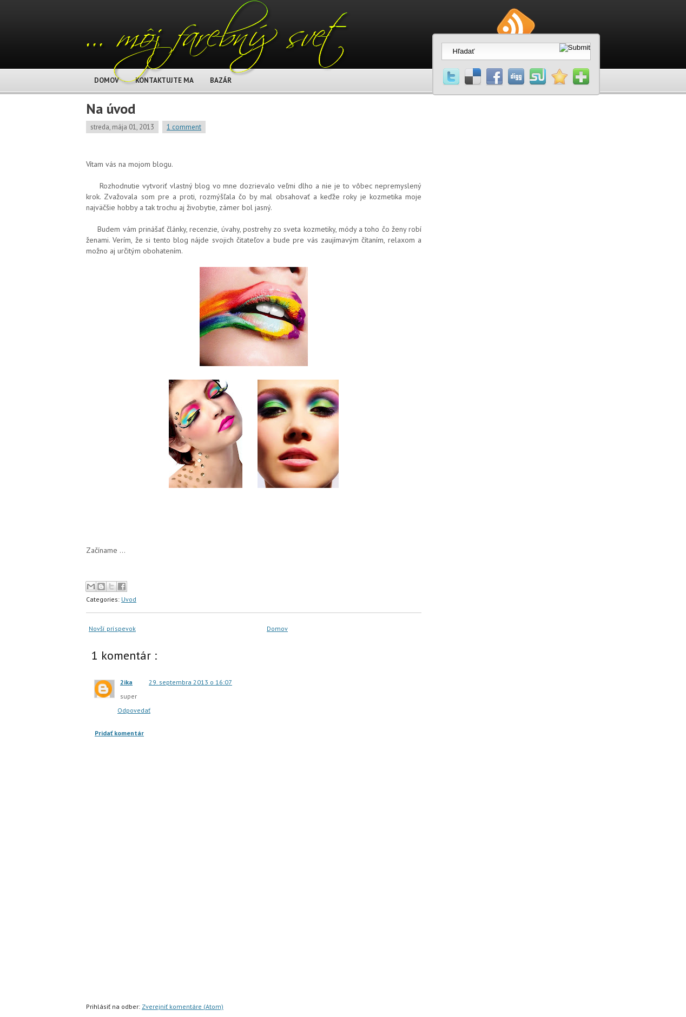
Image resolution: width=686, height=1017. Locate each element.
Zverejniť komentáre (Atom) (182, 1006)
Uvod (128, 599)
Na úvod (110, 109)
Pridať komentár (119, 733)
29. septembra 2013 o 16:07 (190, 682)
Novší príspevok (112, 628)
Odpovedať (133, 710)
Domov (277, 628)
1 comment (184, 127)
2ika (126, 682)
